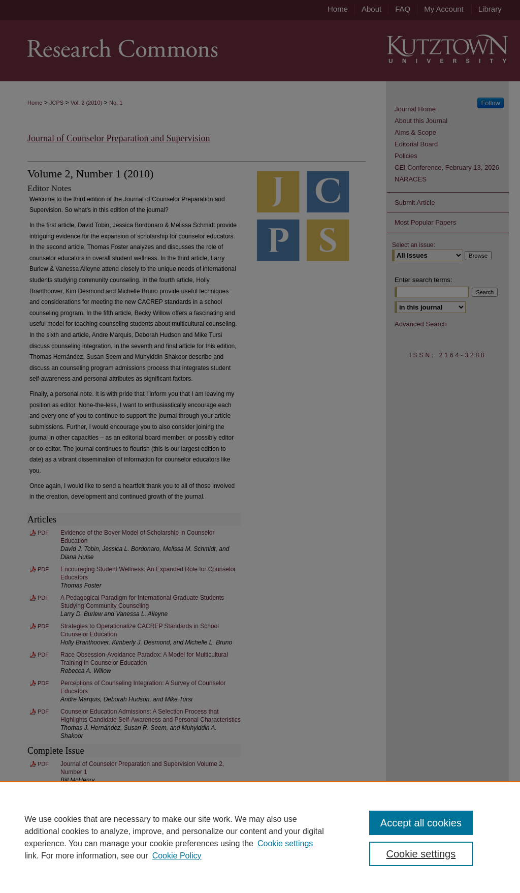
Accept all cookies (421, 822)
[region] (260, 837)
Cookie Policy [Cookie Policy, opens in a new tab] (177, 855)
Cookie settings (285, 843)
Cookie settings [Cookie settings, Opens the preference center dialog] (421, 853)
